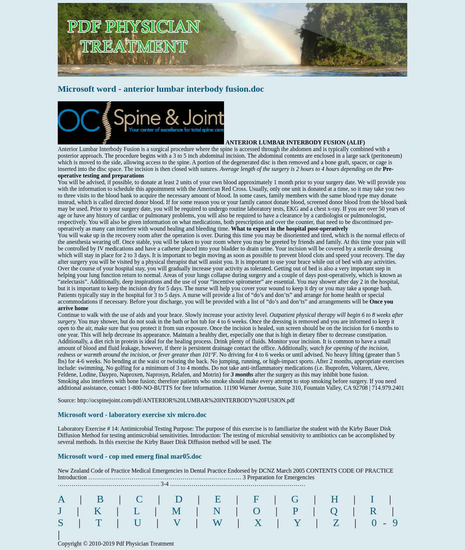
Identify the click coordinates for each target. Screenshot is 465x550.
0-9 (388, 522)
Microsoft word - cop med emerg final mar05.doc (130, 456)
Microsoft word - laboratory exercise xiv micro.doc (132, 414)
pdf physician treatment (158, 34)
